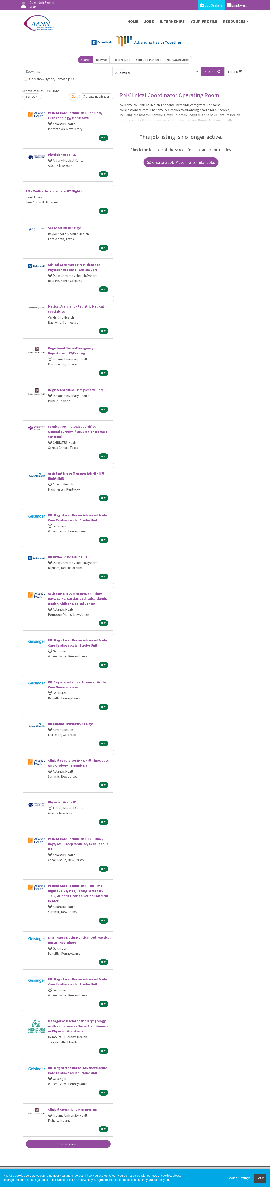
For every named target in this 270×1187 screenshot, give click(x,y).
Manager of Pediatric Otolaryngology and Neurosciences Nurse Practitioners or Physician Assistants (78, 1026)
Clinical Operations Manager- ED (72, 1109)
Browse (101, 60)
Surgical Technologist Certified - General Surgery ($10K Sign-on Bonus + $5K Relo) (77, 431)
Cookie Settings (238, 1178)
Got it (260, 1178)
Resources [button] (234, 21)
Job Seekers (211, 5)
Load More (68, 1144)
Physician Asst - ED (62, 154)
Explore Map (121, 60)
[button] (235, 71)
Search (85, 60)
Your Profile (204, 21)
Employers (237, 5)
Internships (172, 21)
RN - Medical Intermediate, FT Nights (54, 191)
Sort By (30, 96)
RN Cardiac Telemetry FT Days (71, 724)
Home (132, 21)
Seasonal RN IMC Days (65, 228)
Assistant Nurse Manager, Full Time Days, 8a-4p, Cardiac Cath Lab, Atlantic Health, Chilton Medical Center (77, 598)
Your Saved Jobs (178, 60)
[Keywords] (68, 71)
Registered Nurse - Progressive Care (76, 390)
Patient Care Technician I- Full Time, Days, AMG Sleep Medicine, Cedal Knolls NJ (78, 844)
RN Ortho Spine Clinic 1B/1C (68, 557)
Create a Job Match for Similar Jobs (181, 162)
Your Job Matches (148, 60)
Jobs (149, 21)
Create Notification (96, 96)
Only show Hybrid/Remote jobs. (52, 79)
